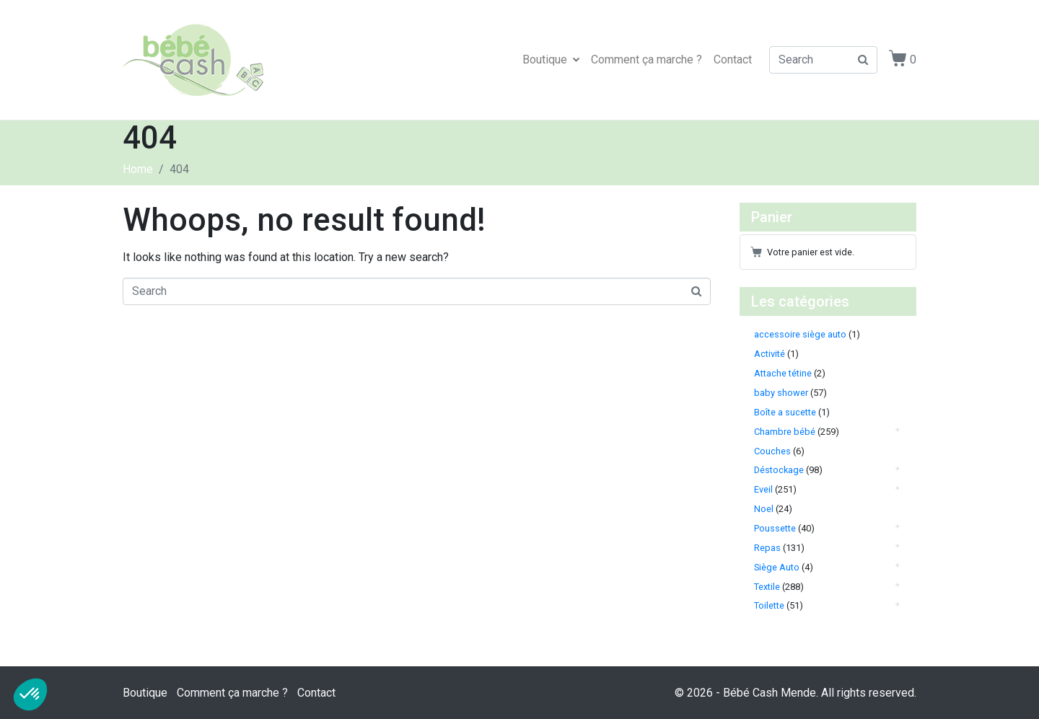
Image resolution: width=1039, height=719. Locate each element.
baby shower (781, 392)
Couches (772, 451)
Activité (769, 353)
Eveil (763, 489)
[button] (30, 694)
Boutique (550, 59)
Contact (733, 59)
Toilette (769, 605)
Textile (767, 586)
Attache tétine (783, 373)
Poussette (775, 528)
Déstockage (779, 469)
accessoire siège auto (800, 334)
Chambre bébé (784, 431)
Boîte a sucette (785, 412)
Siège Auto (776, 567)
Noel (763, 508)
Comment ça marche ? (646, 59)
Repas (767, 547)
